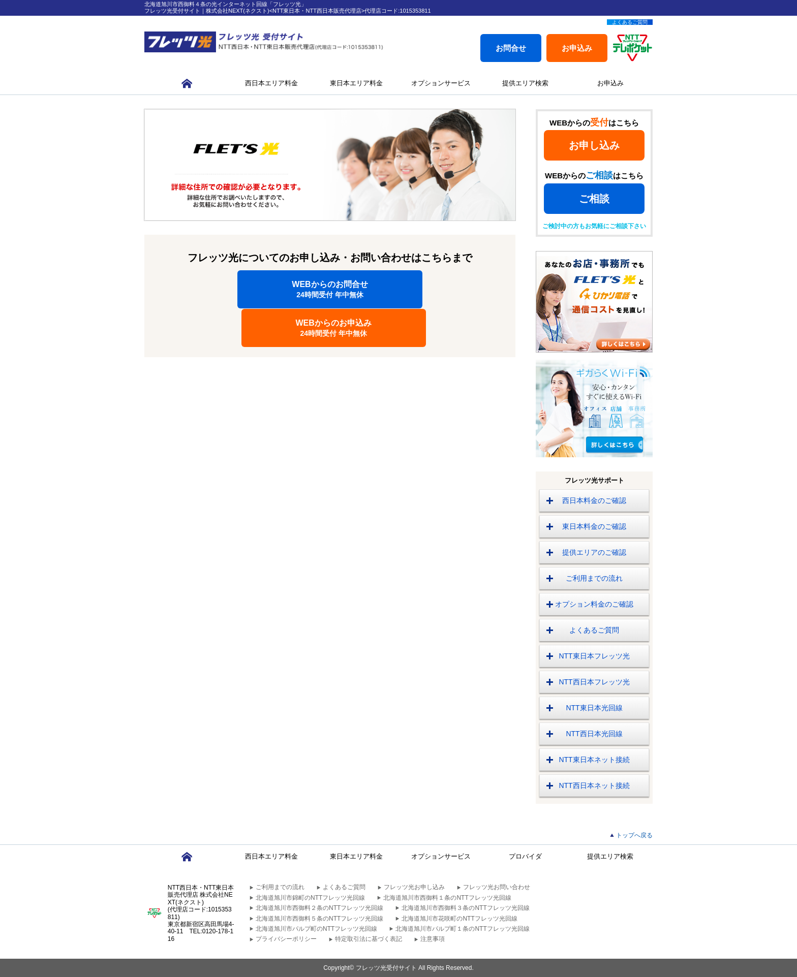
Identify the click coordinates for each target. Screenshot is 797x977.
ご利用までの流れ (594, 578)
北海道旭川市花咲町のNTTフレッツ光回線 (459, 918)
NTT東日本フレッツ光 (594, 656)
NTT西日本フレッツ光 (594, 682)
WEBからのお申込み (422, 289)
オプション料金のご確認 (594, 604)
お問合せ (511, 48)
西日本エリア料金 (271, 83)
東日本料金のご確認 (594, 526)
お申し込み (594, 145)
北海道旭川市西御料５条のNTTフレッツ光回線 (319, 918)
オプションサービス (441, 83)
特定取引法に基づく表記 (368, 938)
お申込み (577, 48)
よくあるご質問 (630, 22)
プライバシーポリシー (286, 938)
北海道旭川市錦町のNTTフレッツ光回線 (310, 897)
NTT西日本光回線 (594, 734)
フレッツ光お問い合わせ (496, 887)
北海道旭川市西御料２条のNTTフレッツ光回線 (319, 907)
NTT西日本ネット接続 (594, 785)
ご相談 (594, 198)
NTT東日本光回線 (594, 708)
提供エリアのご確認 (594, 552)
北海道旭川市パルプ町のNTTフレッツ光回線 (316, 928)
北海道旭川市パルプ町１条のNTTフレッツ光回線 (462, 928)
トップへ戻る (634, 835)
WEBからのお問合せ (238, 289)
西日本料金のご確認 (594, 500)
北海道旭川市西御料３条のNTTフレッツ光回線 (465, 907)
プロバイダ (525, 856)
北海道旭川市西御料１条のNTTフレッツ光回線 (447, 897)
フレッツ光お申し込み (414, 887)
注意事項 (432, 938)
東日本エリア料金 (356, 83)
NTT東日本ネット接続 (594, 759)
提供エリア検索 (525, 83)
